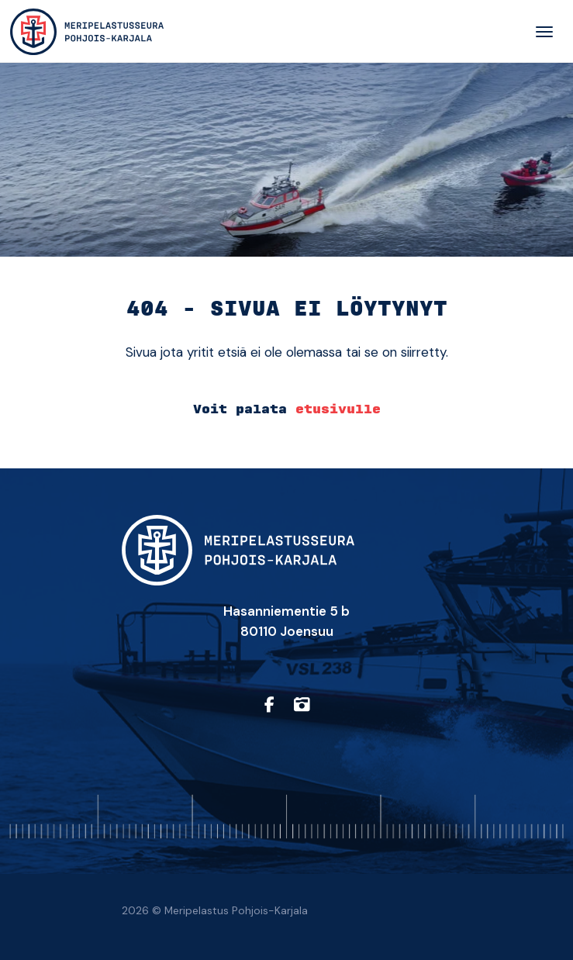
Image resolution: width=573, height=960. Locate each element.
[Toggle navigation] (544, 32)
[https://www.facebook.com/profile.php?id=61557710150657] (269, 704)
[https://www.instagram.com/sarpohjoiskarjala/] (301, 704)
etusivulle (338, 409)
